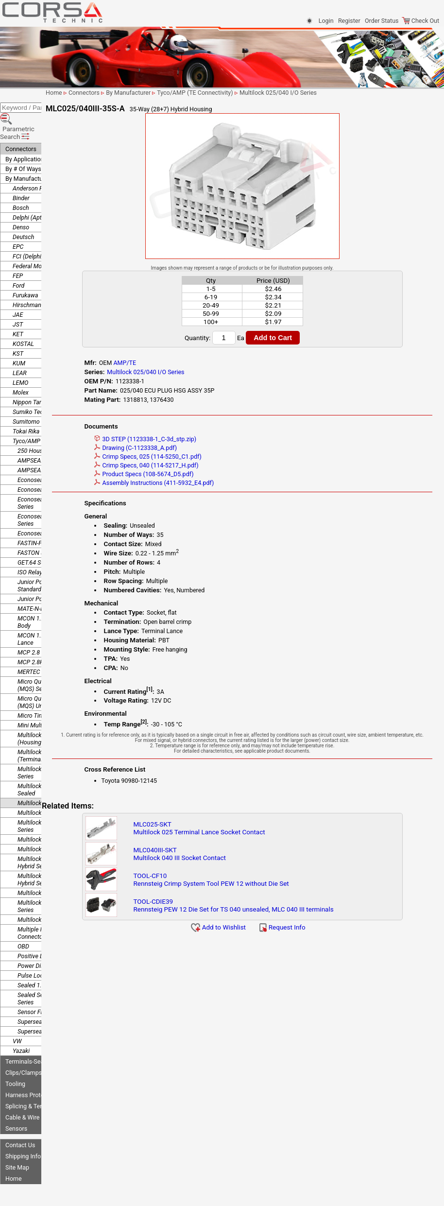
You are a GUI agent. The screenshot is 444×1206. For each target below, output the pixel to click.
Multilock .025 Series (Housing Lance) (44, 711)
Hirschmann (29, 277)
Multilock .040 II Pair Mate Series (51, 745)
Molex (21, 364)
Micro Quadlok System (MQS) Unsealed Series (47, 674)
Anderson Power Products (47, 160)
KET (18, 306)
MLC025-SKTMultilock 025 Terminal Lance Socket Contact (243, 833)
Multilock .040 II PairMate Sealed (51, 762)
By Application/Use (31, 131)
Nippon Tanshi (31, 374)
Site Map (17, 1139)
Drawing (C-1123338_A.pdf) (186, 447)
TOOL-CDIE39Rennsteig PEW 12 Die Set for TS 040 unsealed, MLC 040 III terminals (278, 910)
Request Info (311, 932)
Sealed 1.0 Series (40, 957)
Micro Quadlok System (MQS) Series (47, 657)
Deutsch (23, 209)
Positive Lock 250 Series (49, 928)
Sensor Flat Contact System (53, 984)
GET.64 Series (35, 534)
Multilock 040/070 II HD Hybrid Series (48, 834)
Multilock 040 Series (43, 811)
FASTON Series (37, 525)
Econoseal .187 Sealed (47, 452)
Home (13, 1150)
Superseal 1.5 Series (44, 1003)
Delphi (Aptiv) (30, 189)
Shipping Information (33, 1128)
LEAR (20, 345)
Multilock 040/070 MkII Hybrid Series (47, 851)
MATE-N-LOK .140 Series (49, 581)
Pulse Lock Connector (46, 947)
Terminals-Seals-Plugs (35, 1033)
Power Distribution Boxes (50, 938)
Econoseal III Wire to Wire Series (50, 492)
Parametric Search (34, 109)
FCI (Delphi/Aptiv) (36, 228)
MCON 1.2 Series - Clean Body (49, 594)
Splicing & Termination (35, 1078)
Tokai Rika (26, 403)
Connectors (20, 121)
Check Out (420, 20)
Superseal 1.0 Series (44, 994)
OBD (23, 918)
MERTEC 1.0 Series (42, 644)
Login (326, 20)
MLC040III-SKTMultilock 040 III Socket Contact (224, 859)
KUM (19, 335)
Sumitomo (26, 393)
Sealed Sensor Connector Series (50, 971)
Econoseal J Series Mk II (49, 505)
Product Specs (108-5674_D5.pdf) (195, 474)
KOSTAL (23, 316)
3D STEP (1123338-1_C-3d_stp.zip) (196, 439)
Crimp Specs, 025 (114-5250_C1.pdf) (199, 456)
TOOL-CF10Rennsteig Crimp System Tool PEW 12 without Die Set (255, 885)
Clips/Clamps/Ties (30, 1045)
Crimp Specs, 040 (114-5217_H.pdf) (197, 465)
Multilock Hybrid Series (47, 892)
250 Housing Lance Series (51, 423)
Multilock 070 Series (43, 865)
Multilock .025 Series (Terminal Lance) (44, 728)
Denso (21, 199)
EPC (18, 219)
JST (18, 296)
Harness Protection (31, 1067)
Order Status (381, 20)
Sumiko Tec (28, 384)
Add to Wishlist (247, 932)
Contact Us (20, 1117)
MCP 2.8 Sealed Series (47, 624)
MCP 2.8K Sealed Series (49, 634)
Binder (21, 170)
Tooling (15, 1056)
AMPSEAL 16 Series (43, 432)
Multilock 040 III (38, 785)
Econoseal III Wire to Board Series (52, 475)
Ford (18, 257)
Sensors (16, 1100)
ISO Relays (31, 544)
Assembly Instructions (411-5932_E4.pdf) (205, 482)
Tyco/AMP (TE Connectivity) (49, 413)
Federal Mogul (31, 238)
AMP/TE (176, 362)
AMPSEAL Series (39, 442)
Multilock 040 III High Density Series (55, 798)
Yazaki (21, 1023)
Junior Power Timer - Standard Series (44, 558)
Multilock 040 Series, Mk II (51, 821)
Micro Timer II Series (44, 687)
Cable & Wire (22, 1089)
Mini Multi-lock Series (45, 697)
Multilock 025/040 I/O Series (55, 775)
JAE (18, 287)
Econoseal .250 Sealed (47, 461)
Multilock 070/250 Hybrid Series (50, 878)
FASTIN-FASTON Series (47, 515)
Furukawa (25, 267)
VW (17, 1013)
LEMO (20, 355)
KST (18, 325)
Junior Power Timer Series (51, 571)
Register (349, 20)
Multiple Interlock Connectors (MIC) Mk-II (47, 905)
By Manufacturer (27, 151)
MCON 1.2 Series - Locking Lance (52, 611)
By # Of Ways (23, 141)
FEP (18, 248)
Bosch (21, 180)
